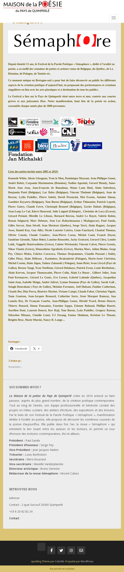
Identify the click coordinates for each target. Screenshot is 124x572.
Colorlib (59, 561)
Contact (14, 518)
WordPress (87, 561)
